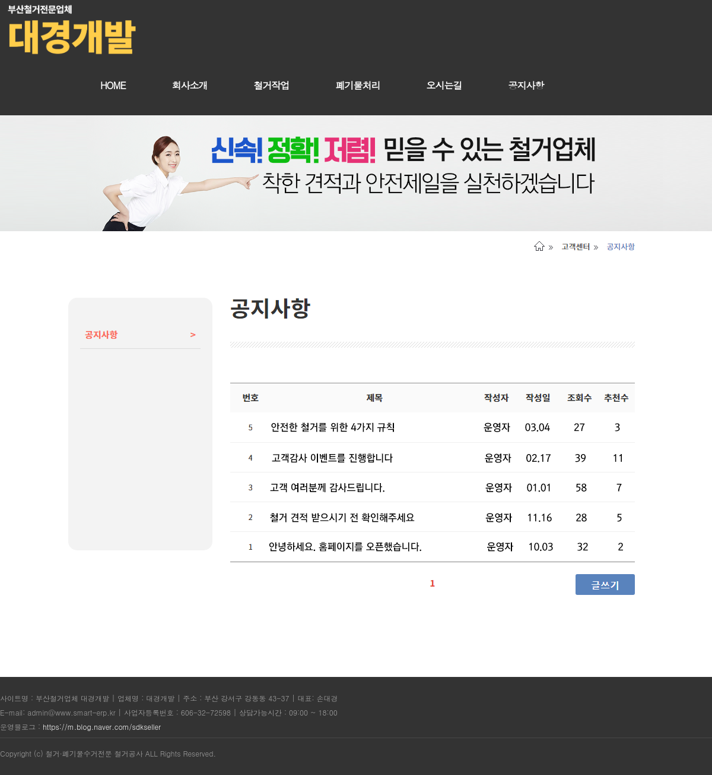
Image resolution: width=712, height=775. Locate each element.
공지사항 (526, 85)
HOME (113, 85)
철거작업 (272, 85)
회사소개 (190, 85)
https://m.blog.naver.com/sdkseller (102, 727)
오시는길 (444, 85)
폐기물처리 (358, 85)
